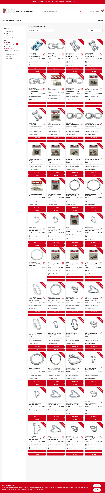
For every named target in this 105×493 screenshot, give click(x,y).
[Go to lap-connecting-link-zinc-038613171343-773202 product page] (75, 439)
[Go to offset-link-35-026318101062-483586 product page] (75, 230)
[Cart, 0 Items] (102, 11)
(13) (8, 56)
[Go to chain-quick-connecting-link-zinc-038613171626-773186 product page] (93, 230)
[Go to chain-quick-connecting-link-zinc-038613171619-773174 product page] (37, 299)
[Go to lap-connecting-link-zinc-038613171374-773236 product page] (93, 334)
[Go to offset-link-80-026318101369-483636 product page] (56, 91)
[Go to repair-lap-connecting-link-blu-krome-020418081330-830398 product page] (56, 404)
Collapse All (6, 48)
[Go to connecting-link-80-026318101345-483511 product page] (37, 195)
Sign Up (98, 11)
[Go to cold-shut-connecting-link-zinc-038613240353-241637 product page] (37, 404)
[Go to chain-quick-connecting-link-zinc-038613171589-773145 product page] (37, 334)
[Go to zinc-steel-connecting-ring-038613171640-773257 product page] (37, 369)
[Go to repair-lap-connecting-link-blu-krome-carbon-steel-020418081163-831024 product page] (75, 404)
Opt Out (97, 490)
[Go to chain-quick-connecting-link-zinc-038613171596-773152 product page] (56, 334)
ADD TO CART (37, 68)
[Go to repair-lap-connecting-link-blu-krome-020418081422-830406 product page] (93, 299)
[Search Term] (61, 11)
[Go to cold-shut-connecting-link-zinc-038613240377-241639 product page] (37, 230)
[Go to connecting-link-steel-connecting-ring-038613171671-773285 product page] (56, 369)
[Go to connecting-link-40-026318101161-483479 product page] (56, 265)
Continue (96, 485)
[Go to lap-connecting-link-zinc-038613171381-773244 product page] (75, 299)
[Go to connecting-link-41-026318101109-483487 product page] (75, 265)
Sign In (92, 11)
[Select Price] (17, 44)
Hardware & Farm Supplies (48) (12, 50)
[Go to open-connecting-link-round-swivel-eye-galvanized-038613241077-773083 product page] (75, 125)
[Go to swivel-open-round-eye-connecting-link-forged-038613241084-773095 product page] (75, 91)
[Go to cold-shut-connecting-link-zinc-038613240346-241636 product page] (93, 369)
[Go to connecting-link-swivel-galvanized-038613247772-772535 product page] (93, 125)
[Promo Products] (4, 31)
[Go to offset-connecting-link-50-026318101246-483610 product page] (37, 160)
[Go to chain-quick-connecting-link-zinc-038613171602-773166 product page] (75, 334)
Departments (10, 20)
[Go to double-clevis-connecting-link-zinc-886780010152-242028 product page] (37, 56)
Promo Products (9, 31)
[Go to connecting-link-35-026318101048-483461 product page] (93, 265)
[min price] (6, 44)
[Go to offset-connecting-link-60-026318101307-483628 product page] (56, 125)
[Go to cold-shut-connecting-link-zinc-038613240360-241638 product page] (75, 369)
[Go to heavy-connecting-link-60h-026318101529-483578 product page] (56, 160)
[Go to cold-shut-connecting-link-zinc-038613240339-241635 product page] (37, 439)
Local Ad (18, 20)
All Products (8, 33)
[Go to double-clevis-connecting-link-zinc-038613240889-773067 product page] (37, 125)
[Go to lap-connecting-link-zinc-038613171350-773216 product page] (93, 439)
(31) (11, 54)
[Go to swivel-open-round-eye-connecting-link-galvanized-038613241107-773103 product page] (37, 91)
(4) (9, 58)
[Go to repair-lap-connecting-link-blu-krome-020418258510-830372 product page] (56, 439)
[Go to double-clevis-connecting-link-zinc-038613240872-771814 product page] (93, 56)
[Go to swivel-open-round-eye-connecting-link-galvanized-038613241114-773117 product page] (56, 56)
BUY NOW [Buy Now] (37, 71)
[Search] (81, 11)
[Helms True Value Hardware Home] (8, 11)
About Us (100, 20)
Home (3, 20)
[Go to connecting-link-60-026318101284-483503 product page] (93, 160)
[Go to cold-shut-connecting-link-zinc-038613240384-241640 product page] (56, 230)
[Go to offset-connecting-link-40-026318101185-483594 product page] (56, 195)
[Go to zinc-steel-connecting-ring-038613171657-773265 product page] (56, 299)
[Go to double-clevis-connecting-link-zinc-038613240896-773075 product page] (75, 56)
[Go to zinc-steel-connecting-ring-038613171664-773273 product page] (75, 195)
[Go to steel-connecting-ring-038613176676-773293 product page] (37, 265)
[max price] (13, 44)
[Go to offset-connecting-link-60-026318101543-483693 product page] (93, 91)
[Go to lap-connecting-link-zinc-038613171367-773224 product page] (93, 404)
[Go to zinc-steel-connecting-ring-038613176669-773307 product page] (93, 195)
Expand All (12, 48)
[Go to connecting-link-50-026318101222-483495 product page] (75, 160)
